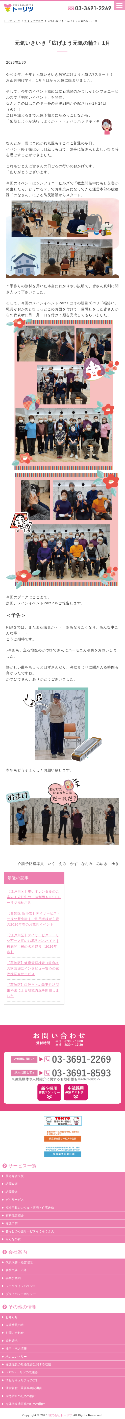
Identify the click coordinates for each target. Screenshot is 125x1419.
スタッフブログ (33, 21)
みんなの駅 (13, 1239)
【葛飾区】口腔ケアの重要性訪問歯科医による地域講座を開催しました (33, 990)
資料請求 (12, 1341)
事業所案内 (13, 1278)
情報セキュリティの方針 (22, 1380)
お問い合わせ (15, 1332)
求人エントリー (16, 1356)
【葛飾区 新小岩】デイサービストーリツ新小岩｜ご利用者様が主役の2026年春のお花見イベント (33, 918)
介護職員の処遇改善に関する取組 (28, 1364)
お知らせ (12, 1317)
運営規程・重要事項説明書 (24, 1388)
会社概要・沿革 (16, 1270)
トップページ (12, 21)
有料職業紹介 (15, 1215)
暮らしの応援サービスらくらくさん (30, 1231)
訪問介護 (12, 1184)
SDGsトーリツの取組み (22, 1372)
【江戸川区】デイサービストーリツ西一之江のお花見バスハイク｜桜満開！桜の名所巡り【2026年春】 (33, 943)
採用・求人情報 (16, 1348)
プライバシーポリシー (21, 1294)
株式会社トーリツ (60, 1415)
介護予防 (12, 1223)
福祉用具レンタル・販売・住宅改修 (30, 1207)
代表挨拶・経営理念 (19, 1262)
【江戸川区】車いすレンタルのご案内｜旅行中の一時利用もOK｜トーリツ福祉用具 (34, 897)
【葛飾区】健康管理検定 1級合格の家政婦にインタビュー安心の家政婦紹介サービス (33, 968)
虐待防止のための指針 (21, 1396)
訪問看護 (12, 1192)
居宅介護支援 (15, 1176)
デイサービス (15, 1199)
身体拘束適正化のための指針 (25, 1404)
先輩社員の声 (15, 1325)
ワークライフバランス (21, 1286)
